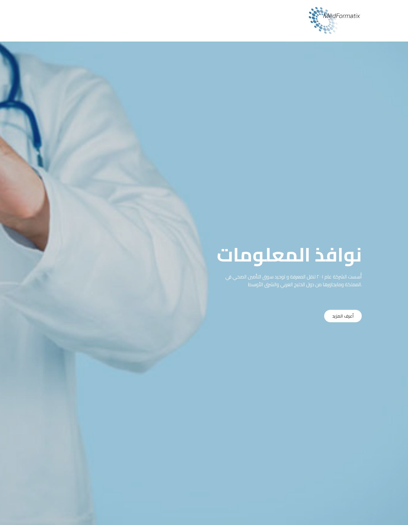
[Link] (334, 21)
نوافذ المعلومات (289, 254)
